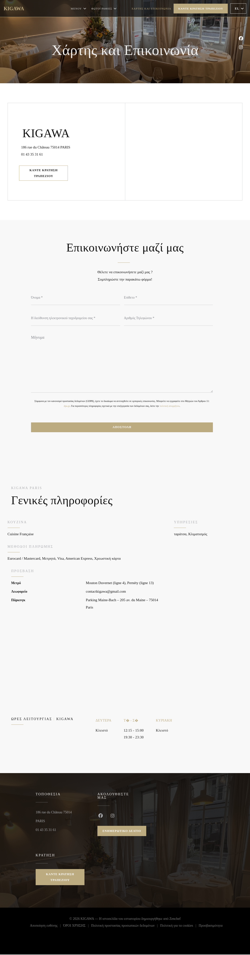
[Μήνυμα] (122, 362)
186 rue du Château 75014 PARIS (67, 146)
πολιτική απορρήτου (169, 406)
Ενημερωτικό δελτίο (122, 831)
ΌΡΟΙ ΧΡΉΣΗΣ (77, 927)
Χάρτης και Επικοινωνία (151, 8)
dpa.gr (67, 406)
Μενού (78, 8)
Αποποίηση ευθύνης (46, 927)
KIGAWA (14, 8)
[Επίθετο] (168, 297)
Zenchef (175, 919)
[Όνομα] (75, 297)
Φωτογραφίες (104, 8)
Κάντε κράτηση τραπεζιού (200, 8)
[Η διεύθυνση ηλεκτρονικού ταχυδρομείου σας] (75, 318)
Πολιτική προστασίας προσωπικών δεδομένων (125, 927)
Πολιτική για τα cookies (179, 927)
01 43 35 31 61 (33, 154)
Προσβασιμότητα (211, 927)
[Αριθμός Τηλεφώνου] (168, 318)
